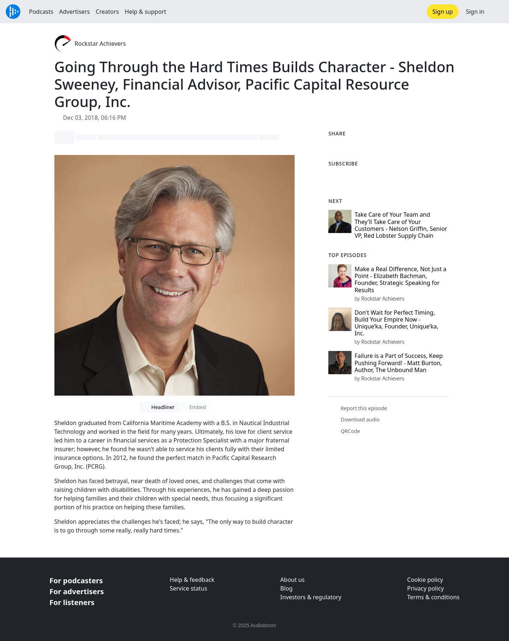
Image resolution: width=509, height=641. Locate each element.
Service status (188, 588)
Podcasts (41, 12)
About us (292, 580)
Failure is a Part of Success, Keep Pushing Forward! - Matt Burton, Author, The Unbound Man (398, 362)
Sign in (475, 12)
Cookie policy (425, 580)
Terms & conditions (433, 597)
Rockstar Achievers (100, 44)
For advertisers (76, 591)
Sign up (442, 12)
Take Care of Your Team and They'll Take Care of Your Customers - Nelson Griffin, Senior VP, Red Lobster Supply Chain (400, 225)
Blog (286, 588)
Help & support (145, 12)
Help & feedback (192, 580)
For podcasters (76, 580)
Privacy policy (425, 588)
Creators (107, 12)
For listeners (71, 602)
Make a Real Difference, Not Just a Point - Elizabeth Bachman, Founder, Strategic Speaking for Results (400, 279)
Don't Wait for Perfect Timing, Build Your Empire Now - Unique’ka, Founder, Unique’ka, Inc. (396, 323)
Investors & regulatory (310, 597)
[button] (496, 11)
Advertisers (74, 12)
